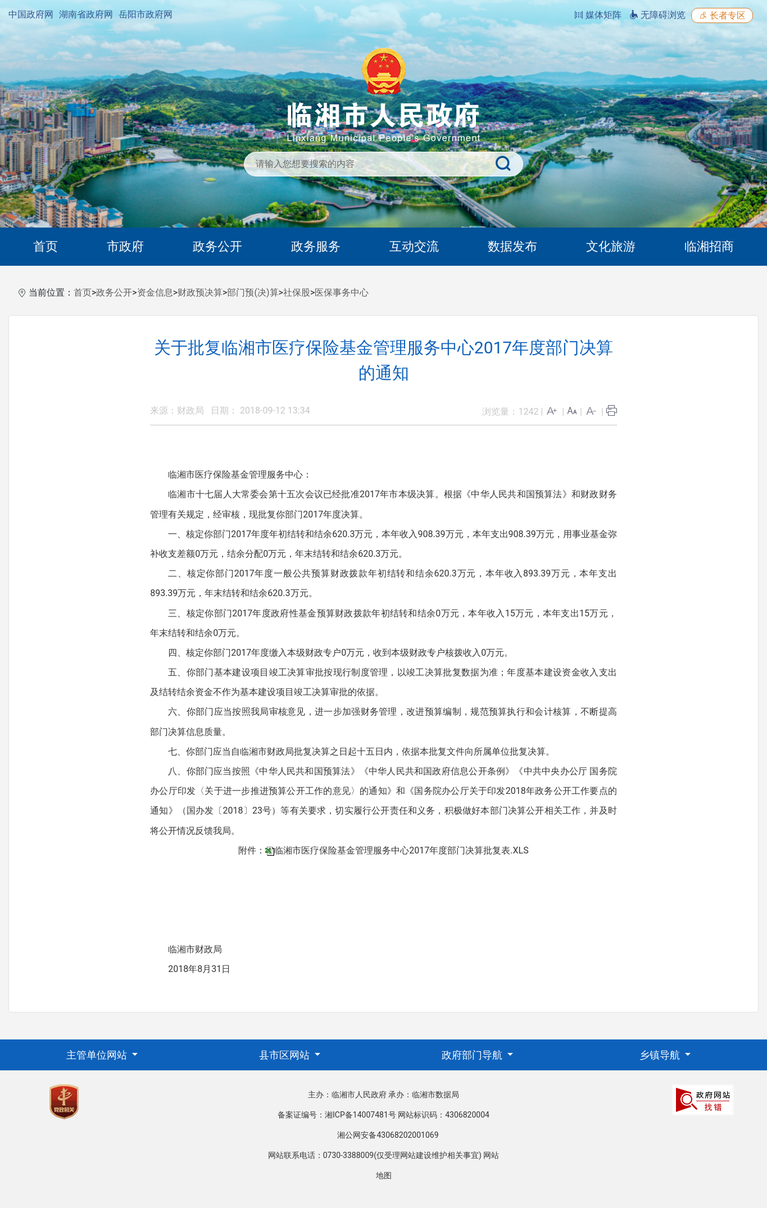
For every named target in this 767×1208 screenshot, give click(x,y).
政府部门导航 (473, 1055)
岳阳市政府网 (146, 14)
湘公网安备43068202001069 (387, 1134)
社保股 (296, 292)
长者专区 (722, 15)
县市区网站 (285, 1055)
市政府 (125, 246)
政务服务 (316, 246)
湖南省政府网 (86, 14)
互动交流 (414, 246)
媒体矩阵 (597, 15)
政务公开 (217, 246)
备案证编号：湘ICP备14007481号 (337, 1114)
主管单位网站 (97, 1055)
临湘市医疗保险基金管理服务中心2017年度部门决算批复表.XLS (401, 850)
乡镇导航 (660, 1055)
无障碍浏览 (657, 15)
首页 (45, 246)
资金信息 (155, 292)
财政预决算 (200, 292)
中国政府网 (30, 14)
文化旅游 (611, 246)
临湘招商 (709, 246)
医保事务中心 (342, 292)
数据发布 (512, 246)
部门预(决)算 (252, 292)
